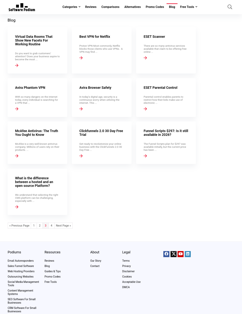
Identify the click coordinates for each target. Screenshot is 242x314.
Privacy (126, 266)
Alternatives (132, 7)
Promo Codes (155, 7)
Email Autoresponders (21, 260)
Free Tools (187, 7)
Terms (126, 260)
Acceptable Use (131, 281)
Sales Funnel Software (21, 266)
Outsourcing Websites (21, 276)
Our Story (95, 260)
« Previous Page (19, 186)
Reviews (91, 7)
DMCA (126, 287)
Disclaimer (128, 271)
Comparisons (110, 7)
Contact (94, 266)
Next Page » (63, 186)
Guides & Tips (52, 271)
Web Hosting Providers (21, 271)
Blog (172, 7)
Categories (69, 7)
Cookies (127, 276)
